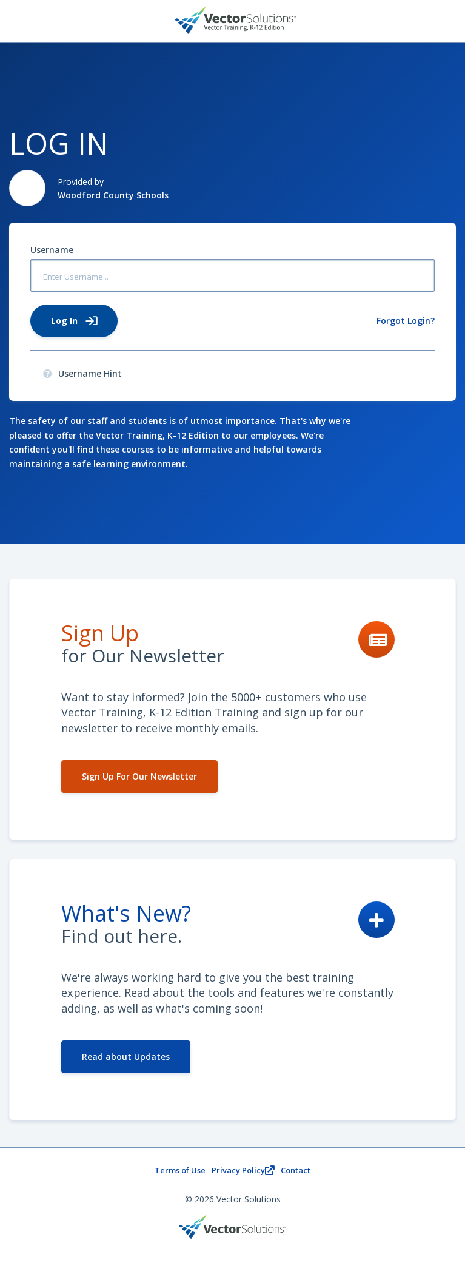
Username (51, 249)
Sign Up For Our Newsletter (139, 776)
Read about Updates (126, 1056)
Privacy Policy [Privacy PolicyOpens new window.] (243, 1170)
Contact (295, 1170)
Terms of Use (180, 1170)
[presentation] (47, 373)
